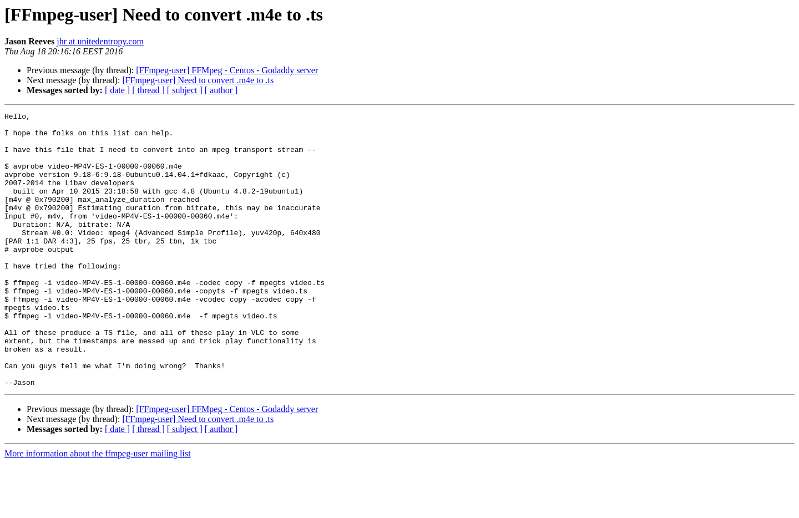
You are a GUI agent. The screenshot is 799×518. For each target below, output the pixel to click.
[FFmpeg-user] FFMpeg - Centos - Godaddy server (227, 70)
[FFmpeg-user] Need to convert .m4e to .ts (198, 80)
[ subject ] (185, 90)
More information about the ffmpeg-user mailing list (97, 508)
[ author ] (221, 90)
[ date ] (117, 90)
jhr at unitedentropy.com (100, 41)
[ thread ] (148, 90)
